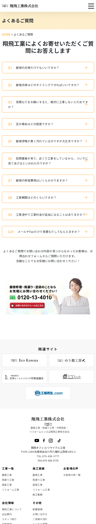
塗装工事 (7, 484)
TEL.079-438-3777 (48, 456)
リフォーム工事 (10, 489)
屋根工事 (7, 474)
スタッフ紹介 (9, 519)
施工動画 (37, 494)
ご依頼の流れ (40, 519)
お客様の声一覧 (72, 474)
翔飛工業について (12, 509)
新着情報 (37, 509)
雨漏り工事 (8, 479)
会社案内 (7, 514)
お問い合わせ (40, 514)
